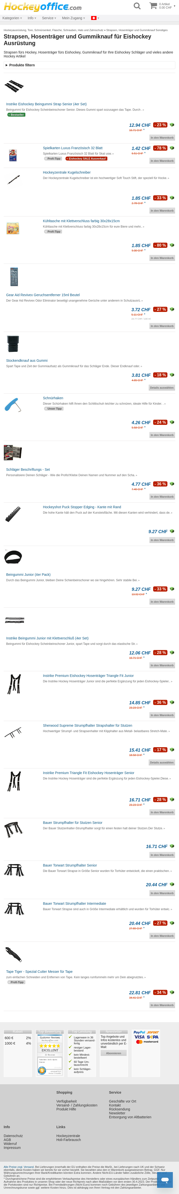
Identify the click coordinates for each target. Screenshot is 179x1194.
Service (48, 18)
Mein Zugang (72, 18)
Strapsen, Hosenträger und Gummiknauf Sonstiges (137, 30)
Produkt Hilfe (66, 1109)
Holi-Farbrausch (68, 1140)
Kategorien (10, 18)
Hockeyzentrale (68, 1136)
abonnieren (113, 1053)
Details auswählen (162, 387)
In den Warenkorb (162, 137)
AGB (7, 1140)
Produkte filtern (22, 65)
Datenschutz (13, 1136)
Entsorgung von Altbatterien (130, 1117)
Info (30, 18)
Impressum (12, 1148)
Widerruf (10, 1144)
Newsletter (117, 1113)
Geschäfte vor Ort (122, 1101)
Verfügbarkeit (66, 1101)
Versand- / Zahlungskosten (77, 1105)
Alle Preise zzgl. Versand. (19, 1166)
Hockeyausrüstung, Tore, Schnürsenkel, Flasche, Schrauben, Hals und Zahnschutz (53, 30)
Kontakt (115, 1105)
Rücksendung (119, 1109)
